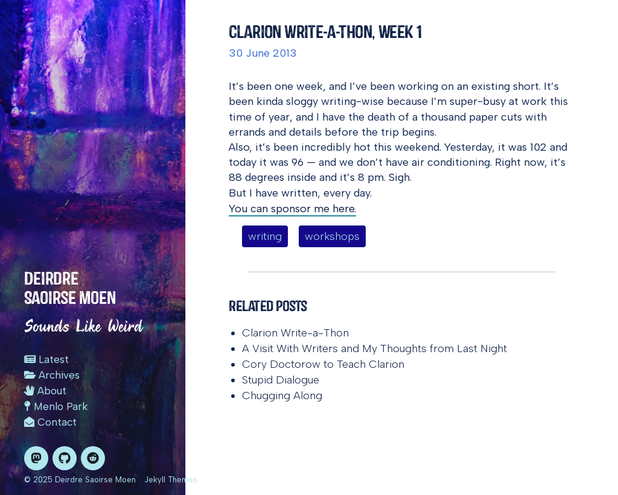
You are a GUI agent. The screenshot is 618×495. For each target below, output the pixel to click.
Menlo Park (56, 406)
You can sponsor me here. (292, 208)
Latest (46, 359)
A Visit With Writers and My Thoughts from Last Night (374, 348)
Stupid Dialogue (280, 379)
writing (265, 236)
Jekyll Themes (170, 479)
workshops (332, 236)
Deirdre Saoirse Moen (70, 288)
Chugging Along (282, 395)
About (45, 391)
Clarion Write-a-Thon (295, 332)
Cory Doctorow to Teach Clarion (323, 364)
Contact (50, 422)
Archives (52, 375)
